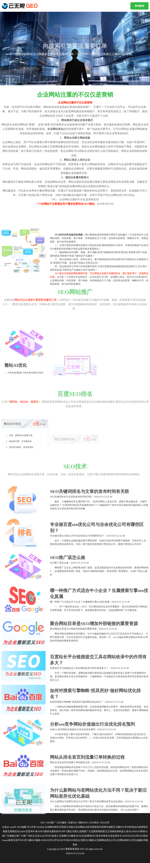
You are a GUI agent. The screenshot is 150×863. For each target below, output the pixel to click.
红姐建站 (138, 840)
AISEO (125, 836)
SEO (82, 849)
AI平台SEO (58, 840)
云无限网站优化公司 (104, 840)
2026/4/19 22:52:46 (75, 853)
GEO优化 (143, 836)
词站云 (31, 836)
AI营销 (141, 831)
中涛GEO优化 (71, 840)
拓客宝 (103, 831)
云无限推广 (83, 831)
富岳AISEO (132, 831)
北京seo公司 (41, 836)
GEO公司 (133, 836)
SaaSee (22, 831)
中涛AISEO (38, 831)
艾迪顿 (10, 836)
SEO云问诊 (81, 836)
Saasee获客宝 (8, 840)
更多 (75, 844)
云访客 (73, 831)
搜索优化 (14, 831)
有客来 (104, 836)
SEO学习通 (64, 831)
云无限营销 (94, 831)
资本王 (118, 836)
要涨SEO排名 (94, 836)
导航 (145, 840)
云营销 (110, 831)
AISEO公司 (46, 840)
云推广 (17, 836)
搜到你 (54, 831)
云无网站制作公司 (124, 840)
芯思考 (29, 831)
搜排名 (47, 831)
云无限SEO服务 (86, 840)
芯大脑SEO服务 (32, 840)
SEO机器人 (53, 836)
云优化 (111, 836)
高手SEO (19, 840)
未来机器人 (120, 831)
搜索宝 (6, 831)
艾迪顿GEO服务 (67, 836)
